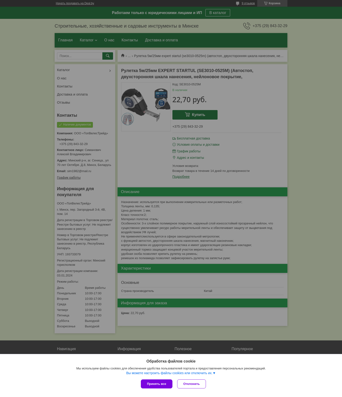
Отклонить (191, 384)
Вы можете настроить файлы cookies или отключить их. (169, 373)
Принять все (156, 384)
